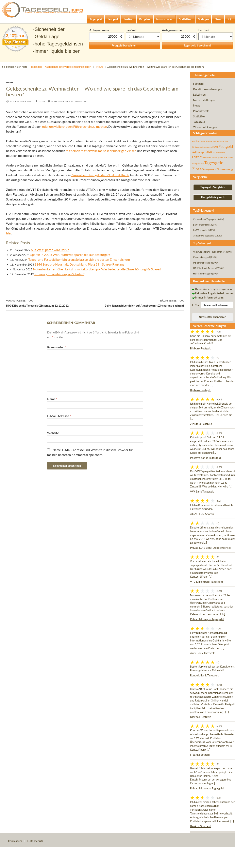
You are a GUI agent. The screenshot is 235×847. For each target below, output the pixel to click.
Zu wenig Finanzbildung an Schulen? (59, 274)
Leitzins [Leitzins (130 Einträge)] (197, 157)
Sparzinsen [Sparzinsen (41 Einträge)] (228, 157)
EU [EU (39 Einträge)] (210, 147)
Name (52, 399)
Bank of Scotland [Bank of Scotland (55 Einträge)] (208, 141)
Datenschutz (35, 841)
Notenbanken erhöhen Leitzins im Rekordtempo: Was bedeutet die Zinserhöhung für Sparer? (97, 269)
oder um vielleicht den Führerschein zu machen (74, 126)
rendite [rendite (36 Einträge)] (214, 157)
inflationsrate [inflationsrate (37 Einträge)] (220, 153)
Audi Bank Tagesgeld (203, 653)
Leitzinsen (199, 94)
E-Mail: (196, 305)
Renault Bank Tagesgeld (204, 675)
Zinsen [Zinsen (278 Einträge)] (198, 169)
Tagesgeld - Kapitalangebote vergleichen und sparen (61, 66)
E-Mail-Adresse (59, 416)
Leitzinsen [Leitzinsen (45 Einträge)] (207, 157)
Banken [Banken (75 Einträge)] (196, 141)
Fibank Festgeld (200, 754)
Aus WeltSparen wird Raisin (50, 250)
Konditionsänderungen (207, 89)
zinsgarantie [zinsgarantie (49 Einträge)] (210, 169)
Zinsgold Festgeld (201, 423)
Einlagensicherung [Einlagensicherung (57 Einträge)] (200, 147)
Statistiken (199, 116)
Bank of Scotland (200, 826)
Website (53, 433)
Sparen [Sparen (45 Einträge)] (220, 157)
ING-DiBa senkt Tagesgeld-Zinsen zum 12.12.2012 (50, 302)
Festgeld (198, 83)
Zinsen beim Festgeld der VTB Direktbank (100, 175)
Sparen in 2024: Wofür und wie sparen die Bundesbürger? (70, 254)
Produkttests (201, 111)
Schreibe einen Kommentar (69, 101)
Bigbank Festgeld (200, 348)
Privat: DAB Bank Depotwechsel (210, 547)
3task (41, 101)
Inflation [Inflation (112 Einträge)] (210, 152)
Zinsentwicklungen (205, 127)
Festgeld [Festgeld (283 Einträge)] (225, 146)
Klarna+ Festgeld (200, 716)
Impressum (15, 841)
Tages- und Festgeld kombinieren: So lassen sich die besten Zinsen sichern (79, 259)
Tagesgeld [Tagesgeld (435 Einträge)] (213, 162)
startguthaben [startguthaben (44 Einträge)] (198, 163)
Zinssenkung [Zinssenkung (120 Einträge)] (224, 169)
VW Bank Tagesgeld (202, 491)
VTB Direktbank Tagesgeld (206, 581)
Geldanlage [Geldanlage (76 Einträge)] (198, 152)
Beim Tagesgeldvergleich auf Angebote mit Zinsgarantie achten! (139, 302)
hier (8, 233)
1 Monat (143, 36)
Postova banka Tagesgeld (205, 457)
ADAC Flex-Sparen (202, 514)
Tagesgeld (199, 121)
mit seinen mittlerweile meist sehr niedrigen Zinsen (101, 151)
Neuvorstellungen (204, 100)
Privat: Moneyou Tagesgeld (207, 619)
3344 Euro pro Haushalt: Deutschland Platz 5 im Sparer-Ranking (79, 264)
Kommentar (56, 347)
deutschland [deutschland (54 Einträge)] (222, 141)
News (99, 66)
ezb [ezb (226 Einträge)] (215, 146)
